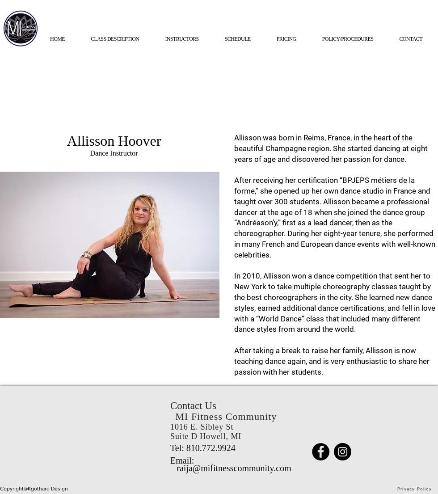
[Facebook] (320, 451)
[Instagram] (342, 451)
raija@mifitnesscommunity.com (234, 468)
